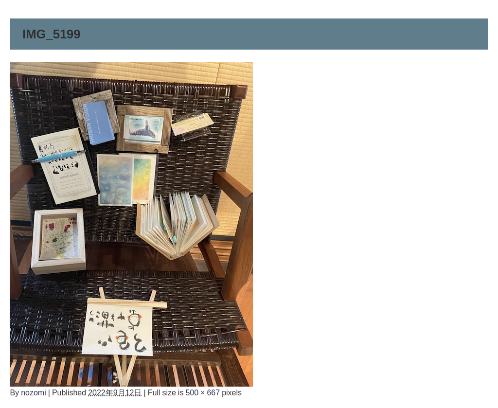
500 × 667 (202, 392)
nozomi (33, 392)
